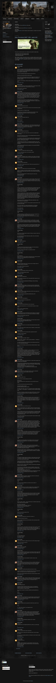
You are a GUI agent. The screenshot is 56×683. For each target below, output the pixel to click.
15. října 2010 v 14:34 (20, 472)
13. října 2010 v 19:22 (20, 114)
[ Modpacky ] (27, 18)
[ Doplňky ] (32, 18)
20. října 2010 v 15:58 (20, 637)
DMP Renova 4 (25, 25)
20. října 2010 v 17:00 (20, 646)
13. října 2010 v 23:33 (20, 228)
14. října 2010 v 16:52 (20, 267)
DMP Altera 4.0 (20, 30)
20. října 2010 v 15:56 (20, 627)
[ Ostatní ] (37, 18)
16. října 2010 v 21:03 (20, 559)
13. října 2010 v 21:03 (20, 182)
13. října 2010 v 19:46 (20, 147)
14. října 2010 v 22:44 (20, 417)
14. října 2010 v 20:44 (20, 328)
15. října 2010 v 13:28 (20, 452)
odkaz (50, 40)
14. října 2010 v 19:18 (20, 273)
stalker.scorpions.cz (48, 675)
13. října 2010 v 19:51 (20, 153)
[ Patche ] (22, 18)
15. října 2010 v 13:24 (20, 442)
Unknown (18, 582)
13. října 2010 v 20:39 (20, 165)
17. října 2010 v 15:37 (20, 616)
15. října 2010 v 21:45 (20, 513)
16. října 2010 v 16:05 (20, 537)
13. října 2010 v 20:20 (20, 159)
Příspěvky (4, 667)
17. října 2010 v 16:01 (20, 620)
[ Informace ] (10, 18)
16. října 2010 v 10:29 (20, 530)
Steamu (30, 676)
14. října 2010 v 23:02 (20, 428)
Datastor (18, 91)
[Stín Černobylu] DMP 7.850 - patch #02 (26, 37)
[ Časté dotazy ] (16, 18)
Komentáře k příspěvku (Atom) (31, 655)
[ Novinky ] (4, 18)
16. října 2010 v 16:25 (20, 543)
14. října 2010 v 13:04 (20, 258)
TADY (24, 58)
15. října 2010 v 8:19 (20, 435)
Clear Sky (4, 35)
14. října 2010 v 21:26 (20, 357)
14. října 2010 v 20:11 (20, 316)
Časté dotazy (50, 33)
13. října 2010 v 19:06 (20, 89)
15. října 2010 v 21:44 (20, 507)
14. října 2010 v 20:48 (20, 334)
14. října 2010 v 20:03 (20, 301)
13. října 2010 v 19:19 (20, 102)
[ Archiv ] (42, 18)
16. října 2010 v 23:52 (20, 580)
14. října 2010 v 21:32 (20, 373)
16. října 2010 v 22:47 (20, 574)
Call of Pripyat (5, 33)
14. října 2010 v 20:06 (20, 309)
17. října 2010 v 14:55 (20, 608)
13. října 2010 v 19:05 (20, 82)
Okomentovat (18, 648)
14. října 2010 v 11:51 (20, 242)
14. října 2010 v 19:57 (20, 288)
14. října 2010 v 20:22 (20, 321)
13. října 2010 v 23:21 (20, 209)
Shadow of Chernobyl (6, 36)
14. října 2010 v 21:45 (20, 394)
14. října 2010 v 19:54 (20, 282)
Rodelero (18, 66)
